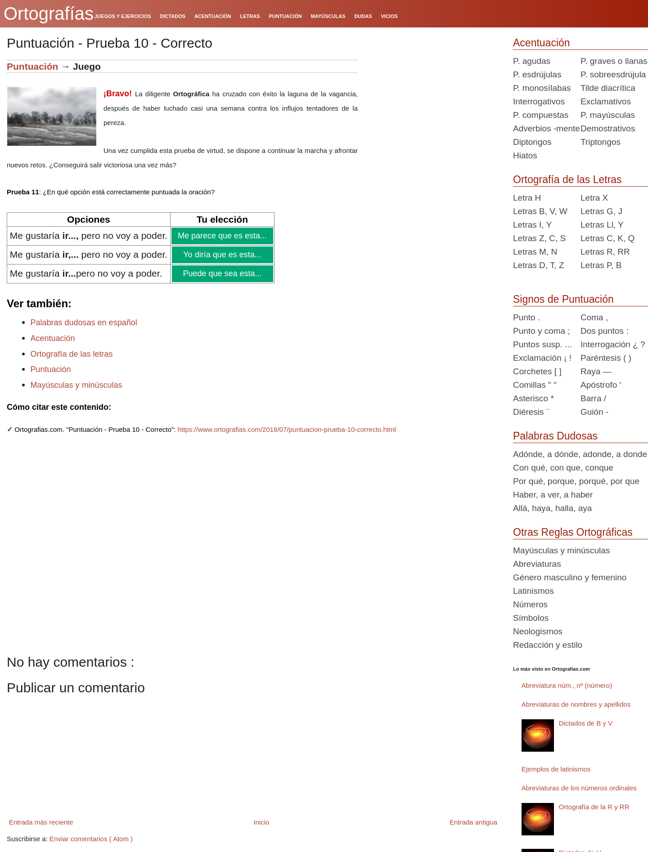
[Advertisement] (432, 116)
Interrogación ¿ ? (612, 344)
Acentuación (53, 338)
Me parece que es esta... (222, 235)
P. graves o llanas (614, 61)
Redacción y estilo (547, 645)
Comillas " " (535, 385)
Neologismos (537, 631)
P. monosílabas (542, 88)
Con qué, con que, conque (563, 467)
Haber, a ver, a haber (553, 494)
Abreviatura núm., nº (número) (567, 685)
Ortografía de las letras (72, 354)
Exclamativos (605, 101)
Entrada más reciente (41, 822)
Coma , (594, 317)
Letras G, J (601, 211)
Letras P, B (601, 265)
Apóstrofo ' (600, 385)
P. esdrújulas (537, 74)
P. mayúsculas (607, 115)
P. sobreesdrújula (613, 74)
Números (530, 604)
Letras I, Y (532, 224)
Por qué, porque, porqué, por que (576, 481)
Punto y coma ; (541, 331)
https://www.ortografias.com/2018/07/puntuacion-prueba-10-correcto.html (287, 429)
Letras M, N (535, 251)
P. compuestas (540, 115)
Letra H (527, 197)
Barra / (593, 398)
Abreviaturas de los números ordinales (579, 788)
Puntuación (32, 66)
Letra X (594, 197)
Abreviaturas (537, 564)
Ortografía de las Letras (567, 179)
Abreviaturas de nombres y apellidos (576, 704)
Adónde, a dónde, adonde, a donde (580, 454)
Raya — (596, 371)
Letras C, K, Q (607, 238)
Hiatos (525, 155)
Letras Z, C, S (539, 238)
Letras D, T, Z (538, 265)
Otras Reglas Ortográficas (573, 532)
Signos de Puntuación (563, 299)
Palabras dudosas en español (84, 322)
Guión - (594, 412)
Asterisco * (533, 398)
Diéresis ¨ (531, 412)
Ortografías (49, 13)
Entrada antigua (473, 822)
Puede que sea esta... (222, 273)
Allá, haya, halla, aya (552, 508)
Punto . (526, 317)
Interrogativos (539, 101)
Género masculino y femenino (569, 577)
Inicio (261, 822)
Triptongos (600, 142)
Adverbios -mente (546, 128)
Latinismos (533, 591)
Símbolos (531, 618)
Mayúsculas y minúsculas (76, 385)
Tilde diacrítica (607, 88)
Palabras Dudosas (555, 436)
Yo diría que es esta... (222, 254)
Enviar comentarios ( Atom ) (91, 839)
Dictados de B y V (585, 723)
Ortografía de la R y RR (594, 807)
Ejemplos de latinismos (556, 769)
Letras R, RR (605, 251)
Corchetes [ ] (537, 371)
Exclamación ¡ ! (542, 358)
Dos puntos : (604, 331)
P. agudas (531, 61)
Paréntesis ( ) (605, 358)
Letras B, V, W (540, 211)
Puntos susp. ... (542, 344)
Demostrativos (607, 128)
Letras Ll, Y (602, 224)
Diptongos (532, 142)
